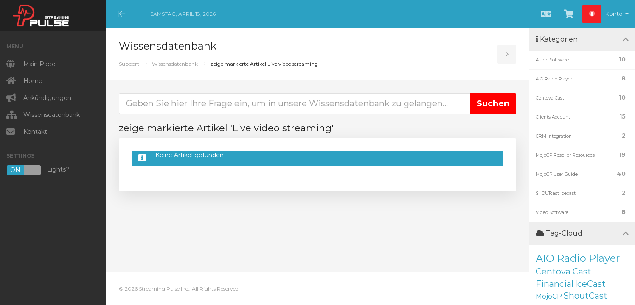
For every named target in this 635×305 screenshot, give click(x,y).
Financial (554, 284)
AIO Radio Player (578, 258)
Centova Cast (563, 271)
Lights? (37, 170)
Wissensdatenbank (175, 64)
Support (129, 64)
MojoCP (549, 296)
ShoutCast (585, 296)
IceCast (590, 284)
